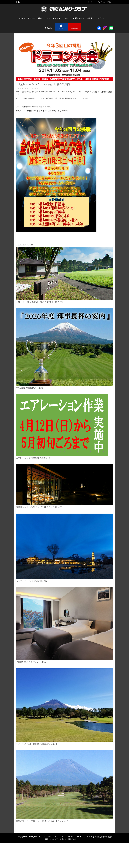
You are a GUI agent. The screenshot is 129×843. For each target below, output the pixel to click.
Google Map (55, 839)
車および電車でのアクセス (71, 839)
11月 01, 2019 (23, 88)
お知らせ (35, 88)
